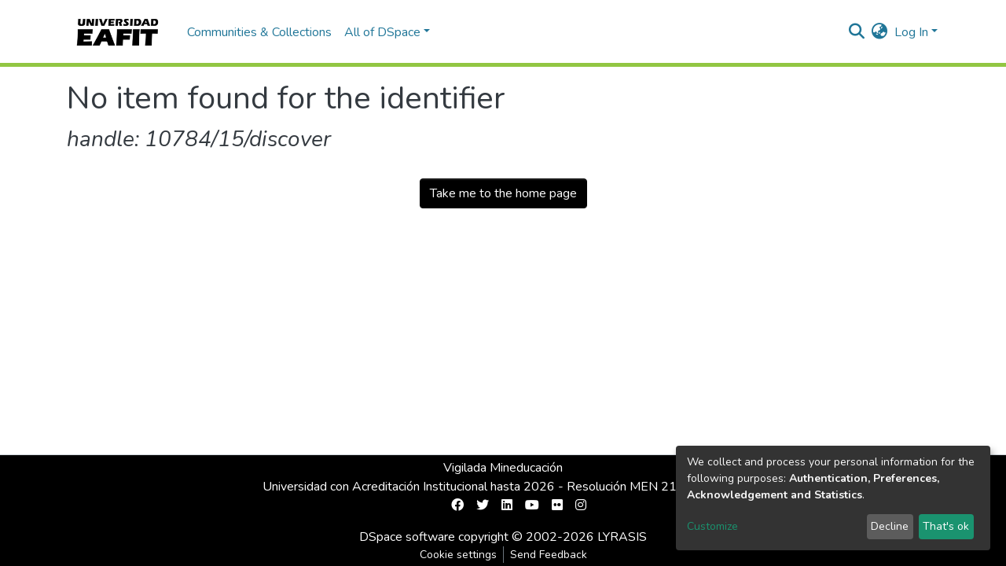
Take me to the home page (503, 193)
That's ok (946, 526)
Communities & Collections (259, 32)
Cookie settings (458, 554)
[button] (880, 32)
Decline (890, 526)
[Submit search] (857, 32)
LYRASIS (622, 537)
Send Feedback (548, 554)
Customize (712, 526)
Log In (911, 32)
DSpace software (407, 537)
